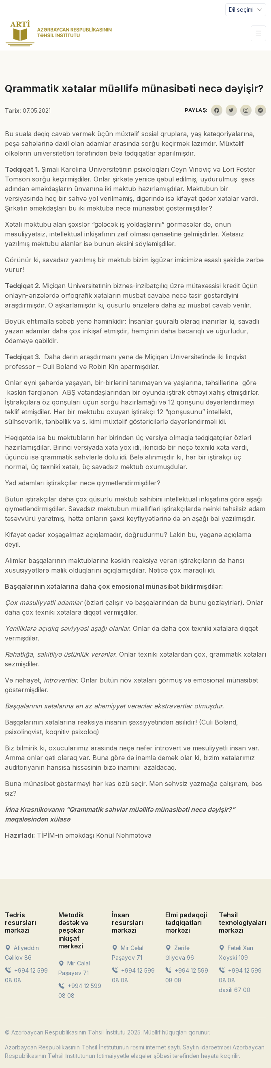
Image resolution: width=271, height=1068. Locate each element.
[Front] (59, 33)
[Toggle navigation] (245, 9)
